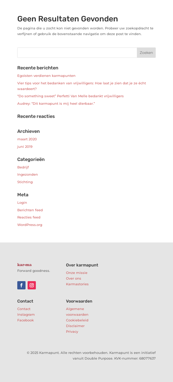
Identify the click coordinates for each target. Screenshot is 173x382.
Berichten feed (30, 210)
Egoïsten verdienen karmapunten (46, 76)
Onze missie (76, 273)
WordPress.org (29, 225)
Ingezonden (27, 174)
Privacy (72, 331)
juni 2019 (24, 146)
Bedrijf (23, 167)
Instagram (26, 314)
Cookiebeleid (77, 320)
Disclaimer (75, 326)
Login (22, 202)
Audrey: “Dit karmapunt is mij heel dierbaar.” (56, 103)
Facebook (25, 320)
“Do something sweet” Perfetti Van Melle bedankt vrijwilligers (70, 96)
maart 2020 (27, 139)
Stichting (25, 182)
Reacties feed (28, 217)
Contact (23, 309)
